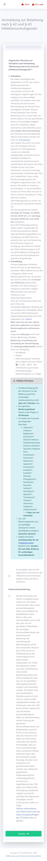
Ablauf (29, 319)
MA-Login (37, 4)
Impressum (15, 856)
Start (25, 4)
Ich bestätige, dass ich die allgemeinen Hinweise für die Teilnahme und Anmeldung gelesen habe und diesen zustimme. (29, 575)
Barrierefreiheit (35, 856)
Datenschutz (24, 856)
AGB (7, 856)
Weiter (23, 834)
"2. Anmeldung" (23, 140)
